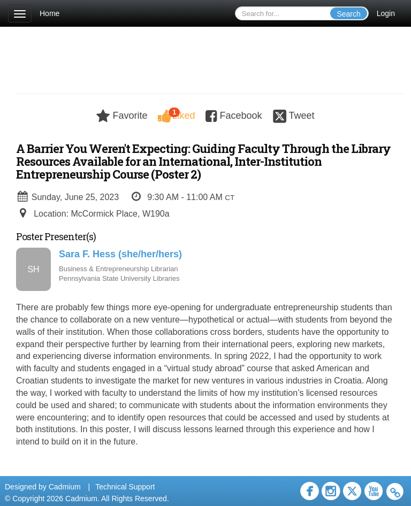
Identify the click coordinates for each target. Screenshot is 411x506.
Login (386, 13)
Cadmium (65, 486)
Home (49, 13)
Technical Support (125, 486)
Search (348, 14)
